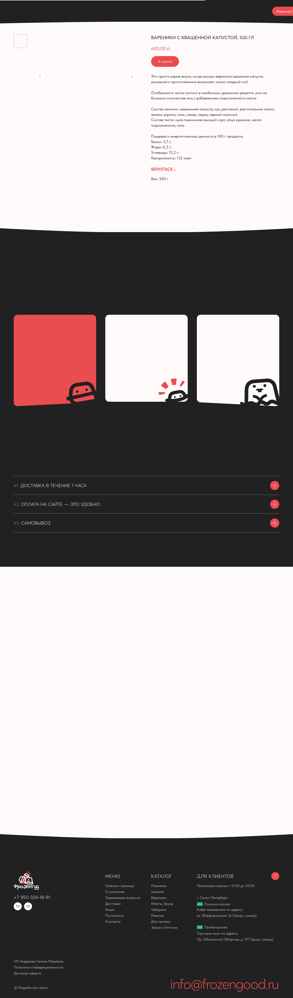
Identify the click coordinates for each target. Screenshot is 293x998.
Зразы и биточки (164, 927)
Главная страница (119, 886)
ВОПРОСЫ (140, 12)
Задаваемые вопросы (122, 897)
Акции (159, 12)
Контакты (113, 921)
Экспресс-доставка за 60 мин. (238, 11)
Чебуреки (158, 909)
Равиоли (157, 915)
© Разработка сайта (31, 987)
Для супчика (160, 921)
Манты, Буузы (162, 903)
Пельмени (158, 886)
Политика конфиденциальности (38, 967)
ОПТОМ (199, 12)
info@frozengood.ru (224, 984)
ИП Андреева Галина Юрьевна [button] (38, 961)
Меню (93, 12)
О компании (115, 12)
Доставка (179, 12)
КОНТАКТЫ (218, 12)
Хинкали (157, 892)
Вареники (158, 897)
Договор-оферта (27, 973)
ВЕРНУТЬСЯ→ (163, 169)
